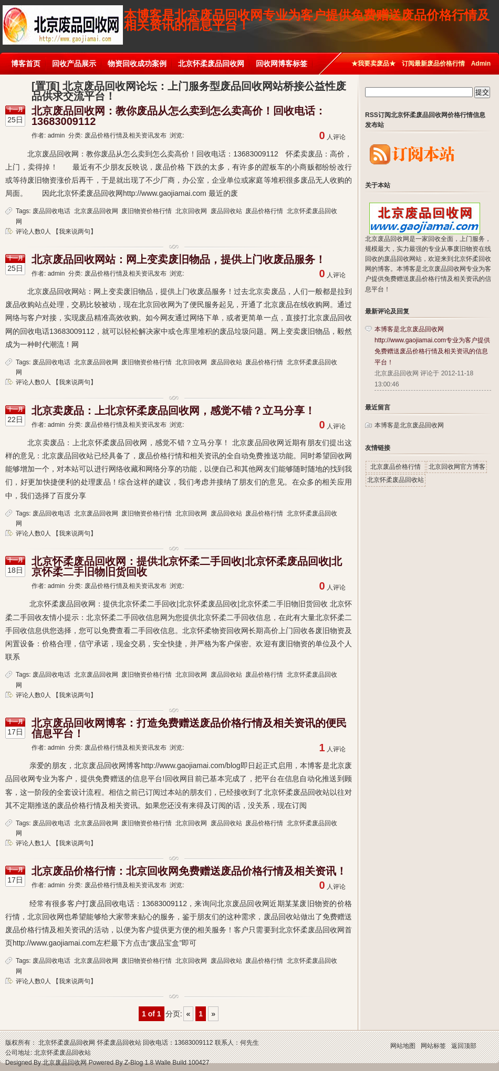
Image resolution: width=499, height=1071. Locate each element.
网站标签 (433, 1045)
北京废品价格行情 (395, 466)
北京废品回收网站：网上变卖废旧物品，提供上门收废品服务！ (179, 259)
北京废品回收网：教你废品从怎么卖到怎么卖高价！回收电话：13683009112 (179, 116)
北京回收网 (191, 211)
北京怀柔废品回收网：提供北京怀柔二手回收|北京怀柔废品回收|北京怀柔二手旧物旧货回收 (187, 566)
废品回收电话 (51, 211)
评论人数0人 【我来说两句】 (56, 231)
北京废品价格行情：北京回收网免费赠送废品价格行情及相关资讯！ (189, 871)
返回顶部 (463, 1045)
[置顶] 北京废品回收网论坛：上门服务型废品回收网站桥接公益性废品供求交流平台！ (189, 91)
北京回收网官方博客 (457, 466)
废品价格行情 (264, 211)
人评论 (332, 137)
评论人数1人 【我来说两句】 (56, 843)
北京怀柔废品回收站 (395, 480)
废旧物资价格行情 (146, 211)
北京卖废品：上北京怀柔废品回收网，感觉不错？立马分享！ (173, 410)
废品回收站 (226, 211)
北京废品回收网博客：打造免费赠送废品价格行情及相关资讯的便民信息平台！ (189, 728)
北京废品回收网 (96, 211)
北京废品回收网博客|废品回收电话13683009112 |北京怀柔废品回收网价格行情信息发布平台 (63, 19)
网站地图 (402, 1045)
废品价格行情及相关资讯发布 (126, 135)
